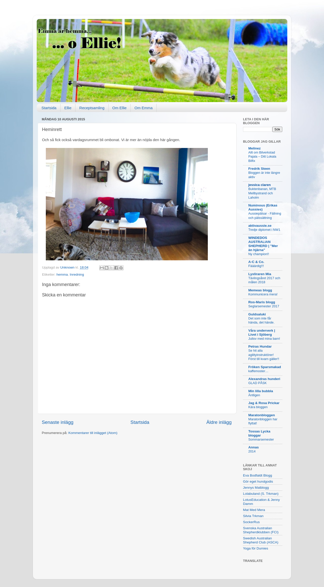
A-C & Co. (256, 262)
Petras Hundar (260, 346)
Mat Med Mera (254, 510)
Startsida (49, 108)
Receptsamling (91, 108)
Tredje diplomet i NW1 (264, 230)
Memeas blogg (260, 290)
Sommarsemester (261, 439)
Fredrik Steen (259, 169)
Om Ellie (119, 108)
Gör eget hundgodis (258, 481)
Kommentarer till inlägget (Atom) (92, 433)
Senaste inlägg (57, 422)
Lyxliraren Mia (259, 274)
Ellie (67, 108)
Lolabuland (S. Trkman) (260, 494)
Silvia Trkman (253, 516)
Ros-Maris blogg (261, 302)
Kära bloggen (258, 407)
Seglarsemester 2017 (263, 306)
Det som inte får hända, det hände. (261, 320)
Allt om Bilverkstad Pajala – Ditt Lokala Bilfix (262, 156)
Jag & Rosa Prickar (263, 403)
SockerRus (251, 522)
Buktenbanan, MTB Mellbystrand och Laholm (262, 193)
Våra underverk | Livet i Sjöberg (261, 332)
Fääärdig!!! (256, 266)
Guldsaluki (257, 314)
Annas (253, 447)
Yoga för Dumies (255, 548)
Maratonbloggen (261, 415)
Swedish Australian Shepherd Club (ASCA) (260, 540)
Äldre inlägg (219, 422)
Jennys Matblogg (256, 487)
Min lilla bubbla (260, 391)
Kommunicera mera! (262, 294)
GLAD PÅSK (257, 383)
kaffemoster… (258, 371)
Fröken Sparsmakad (264, 367)
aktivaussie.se (260, 226)
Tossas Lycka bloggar (259, 433)
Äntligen (254, 395)
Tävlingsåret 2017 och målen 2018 (264, 280)
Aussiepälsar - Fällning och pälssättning (264, 216)
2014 (252, 451)
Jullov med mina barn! (264, 338)
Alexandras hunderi (264, 379)
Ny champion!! (258, 254)
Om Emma (143, 108)
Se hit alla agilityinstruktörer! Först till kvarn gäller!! (263, 355)
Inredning (77, 274)
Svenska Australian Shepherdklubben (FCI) (260, 530)
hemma (62, 274)
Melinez (254, 148)
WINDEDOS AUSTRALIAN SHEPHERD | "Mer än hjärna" (263, 244)
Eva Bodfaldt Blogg (257, 475)
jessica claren (259, 185)
